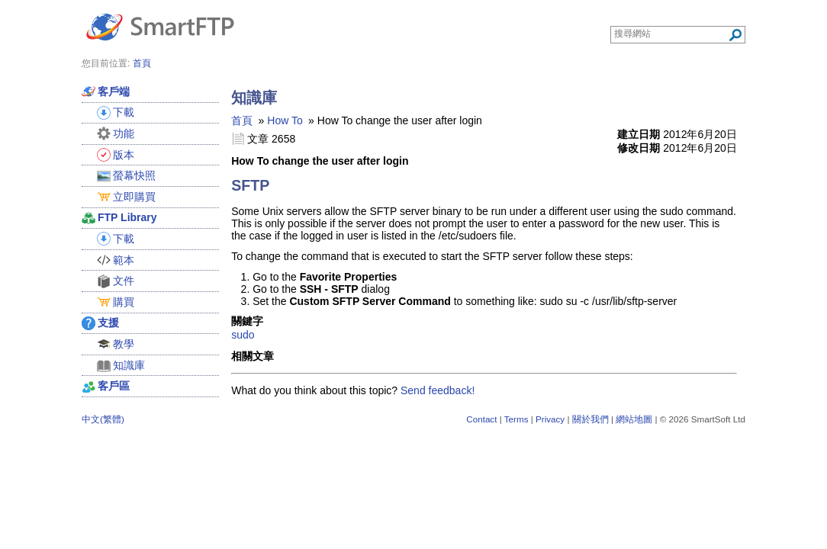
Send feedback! (438, 390)
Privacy (550, 419)
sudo (242, 335)
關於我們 (590, 419)
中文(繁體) (103, 419)
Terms (516, 419)
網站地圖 (634, 419)
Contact (481, 419)
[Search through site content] (671, 33)
